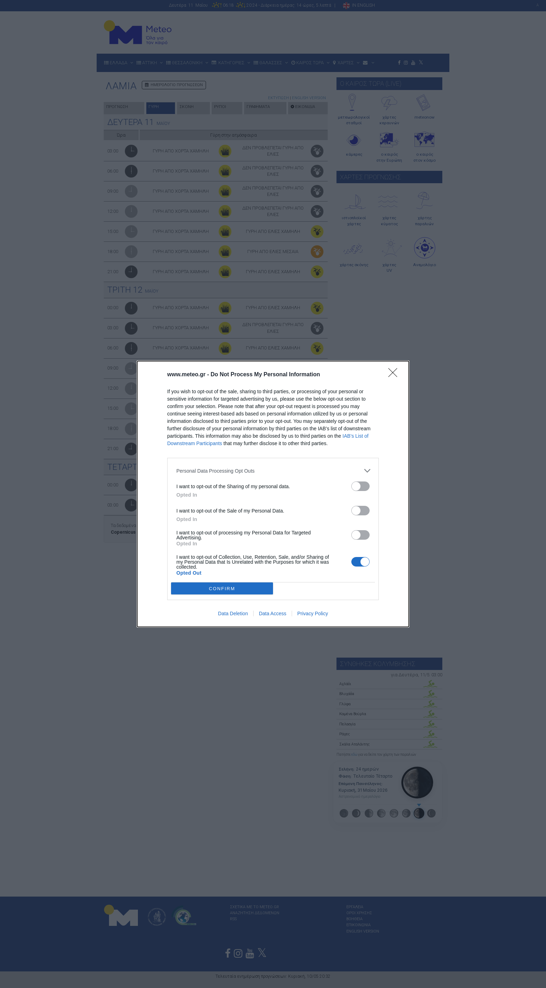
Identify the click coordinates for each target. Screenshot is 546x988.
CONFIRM (222, 588)
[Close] (395, 375)
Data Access (272, 613)
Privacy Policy (312, 613)
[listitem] (273, 470)
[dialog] (273, 494)
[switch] (360, 486)
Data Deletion (233, 613)
